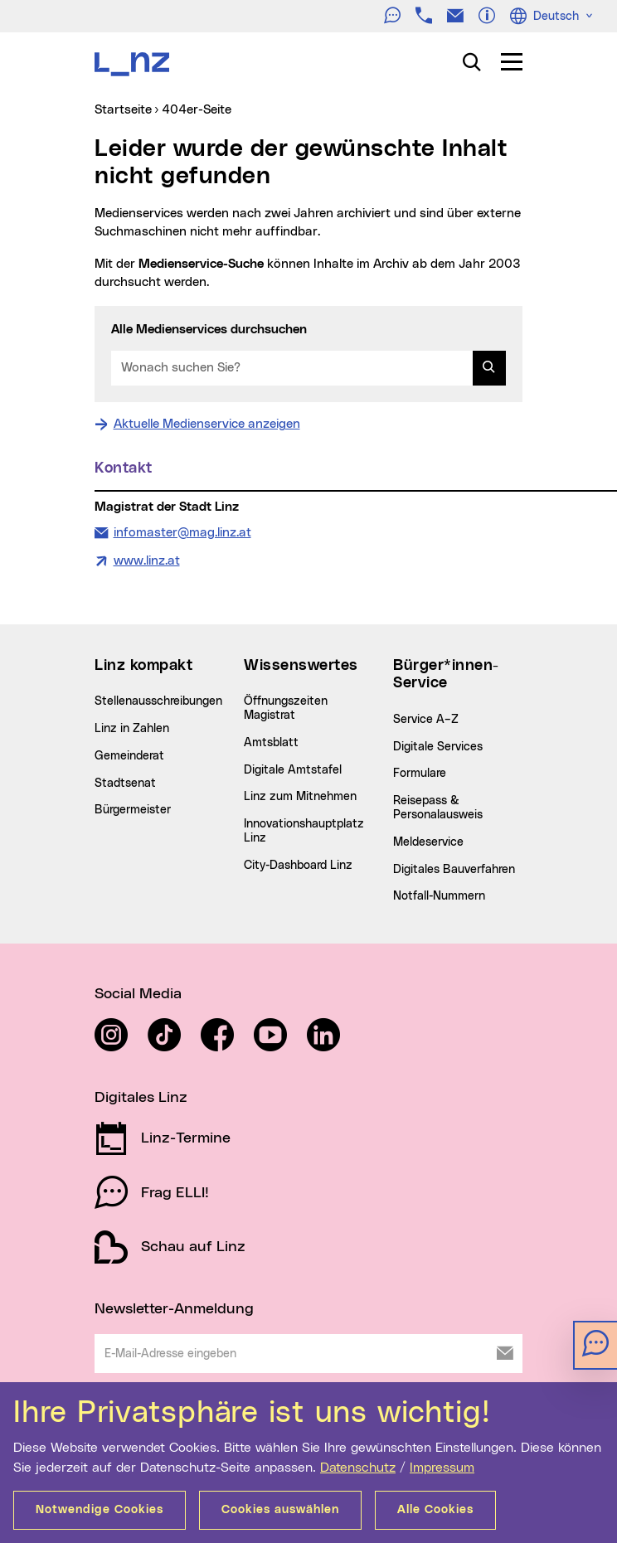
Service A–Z (426, 719)
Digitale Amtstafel (293, 770)
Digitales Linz (141, 1097)
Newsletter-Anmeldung (174, 1309)
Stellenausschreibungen (158, 701)
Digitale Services (438, 747)
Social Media (138, 994)
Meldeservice (428, 842)
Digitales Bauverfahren (454, 870)
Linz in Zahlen (132, 729)
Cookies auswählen (280, 1510)
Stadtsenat (125, 783)
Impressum (442, 1467)
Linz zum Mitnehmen (300, 797)
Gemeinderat (129, 756)
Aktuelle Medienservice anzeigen (207, 424)
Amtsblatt (271, 743)
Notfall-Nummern (439, 896)
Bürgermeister (133, 810)
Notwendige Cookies (99, 1510)
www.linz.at (147, 561)
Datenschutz (358, 1467)
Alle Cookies (435, 1510)
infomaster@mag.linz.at (182, 531)
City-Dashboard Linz (298, 865)
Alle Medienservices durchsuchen (209, 329)
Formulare (419, 773)
